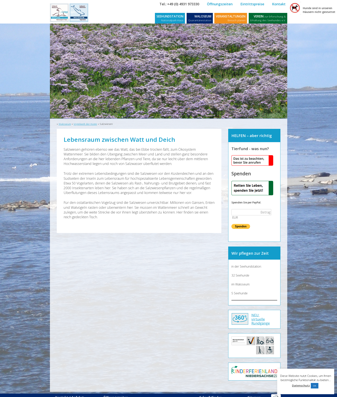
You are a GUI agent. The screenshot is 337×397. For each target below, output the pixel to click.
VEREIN (268, 18)
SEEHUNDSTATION (169, 18)
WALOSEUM (199, 18)
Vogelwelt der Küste (85, 124)
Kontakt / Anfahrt (72, 392)
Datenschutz (301, 385)
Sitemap (254, 392)
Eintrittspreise (252, 4)
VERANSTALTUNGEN (230, 18)
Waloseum (65, 124)
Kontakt (279, 4)
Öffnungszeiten (220, 4)
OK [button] (314, 385)
